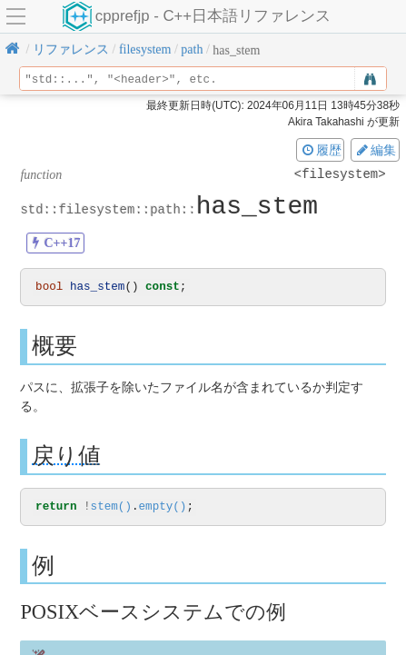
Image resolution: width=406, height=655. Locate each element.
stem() (111, 508)
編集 (375, 150)
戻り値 (66, 456)
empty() (162, 508)
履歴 (321, 150)
